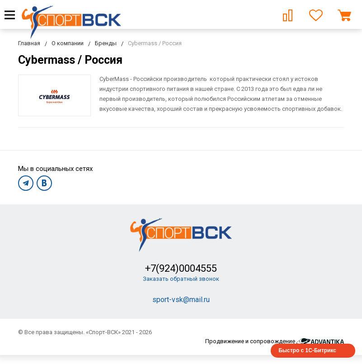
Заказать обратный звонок (181, 278)
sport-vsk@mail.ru (181, 299)
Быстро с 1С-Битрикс (307, 350)
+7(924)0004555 (181, 268)
